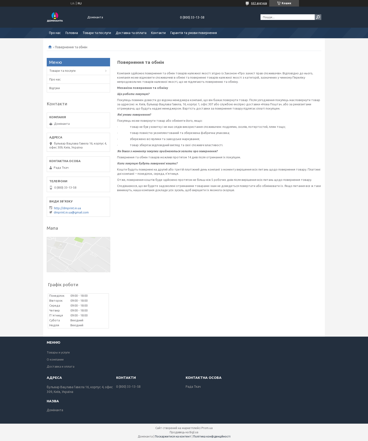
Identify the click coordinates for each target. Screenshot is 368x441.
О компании (55, 359)
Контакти (158, 33)
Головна (71, 33)
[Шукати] (318, 17)
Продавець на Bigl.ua (184, 432)
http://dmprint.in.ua (67, 208)
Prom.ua (207, 428)
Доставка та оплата (131, 33)
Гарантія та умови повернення (193, 33)
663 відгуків (259, 3)
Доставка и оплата (60, 366)
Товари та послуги (97, 33)
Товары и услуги (58, 352)
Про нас (55, 33)
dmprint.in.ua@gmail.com (71, 212)
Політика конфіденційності (211, 436)
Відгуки (54, 88)
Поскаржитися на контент (173, 436)
